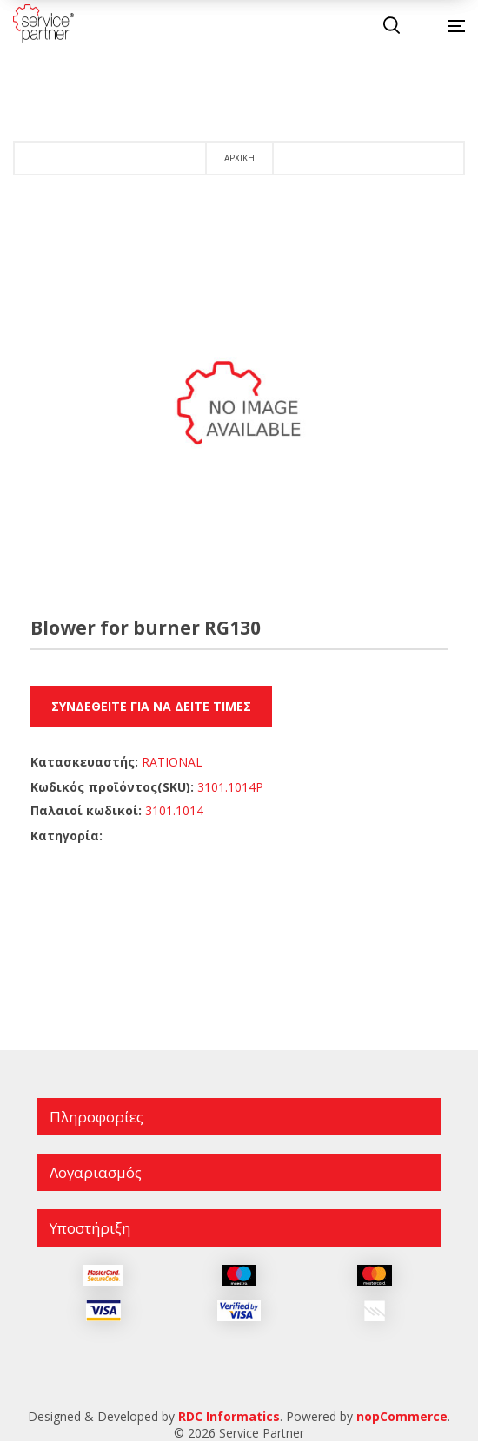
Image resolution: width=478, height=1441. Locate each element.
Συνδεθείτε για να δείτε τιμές (151, 706)
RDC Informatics (229, 1416)
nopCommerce (402, 1416)
